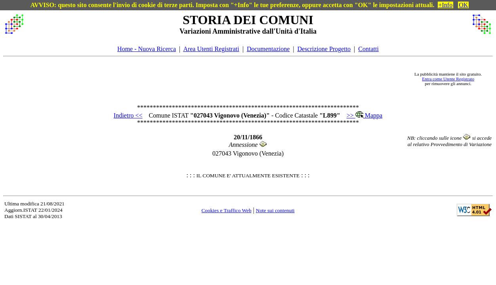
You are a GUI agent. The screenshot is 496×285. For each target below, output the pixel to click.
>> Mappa (364, 115)
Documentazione (268, 49)
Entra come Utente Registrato (448, 78)
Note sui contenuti (275, 210)
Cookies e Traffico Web (226, 210)
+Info (446, 5)
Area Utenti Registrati (211, 49)
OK (463, 5)
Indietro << (128, 115)
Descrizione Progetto (324, 49)
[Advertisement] (217, 79)
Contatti (368, 49)
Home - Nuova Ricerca (146, 49)
